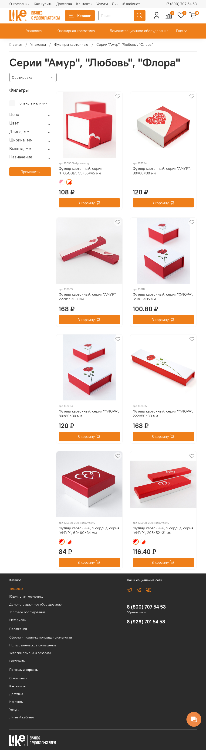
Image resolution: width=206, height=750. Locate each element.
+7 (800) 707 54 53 (181, 3)
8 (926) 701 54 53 (146, 622)
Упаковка (34, 30)
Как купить (43, 3)
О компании (19, 3)
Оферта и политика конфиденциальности (40, 637)
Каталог (80, 15)
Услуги (102, 3)
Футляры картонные (71, 44)
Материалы (17, 620)
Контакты (84, 3)
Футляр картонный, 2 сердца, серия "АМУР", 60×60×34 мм (89, 530)
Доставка (64, 3)
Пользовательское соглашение (33, 645)
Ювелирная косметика (76, 30)
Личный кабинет (126, 3)
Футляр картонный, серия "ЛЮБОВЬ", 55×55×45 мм (80, 170)
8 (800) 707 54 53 (146, 607)
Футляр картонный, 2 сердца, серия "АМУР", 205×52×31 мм (163, 530)
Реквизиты (17, 661)
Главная (15, 44)
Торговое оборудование (27, 612)
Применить (30, 171)
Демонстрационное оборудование (139, 30)
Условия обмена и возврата (30, 653)
